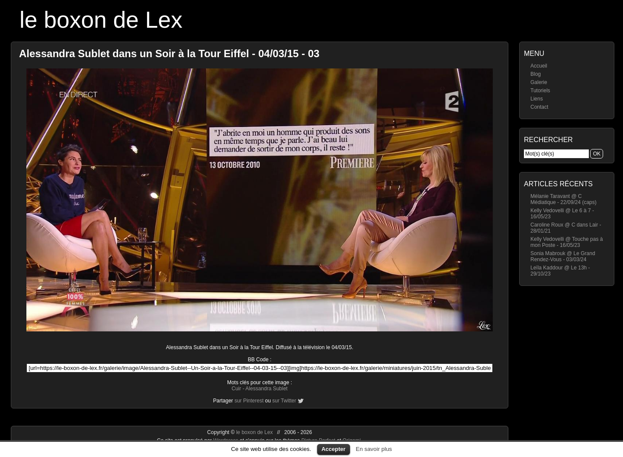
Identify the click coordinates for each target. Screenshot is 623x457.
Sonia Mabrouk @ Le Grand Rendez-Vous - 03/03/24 (562, 256)
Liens (536, 99)
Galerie (538, 82)
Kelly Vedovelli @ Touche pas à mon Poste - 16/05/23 (566, 242)
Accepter (333, 449)
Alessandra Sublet (266, 389)
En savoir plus (374, 449)
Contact (539, 107)
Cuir (236, 389)
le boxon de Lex (101, 19)
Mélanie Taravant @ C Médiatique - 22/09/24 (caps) (563, 199)
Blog (535, 74)
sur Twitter (284, 401)
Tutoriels (540, 91)
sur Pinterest (248, 401)
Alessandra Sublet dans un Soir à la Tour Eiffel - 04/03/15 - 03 (169, 53)
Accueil (538, 66)
